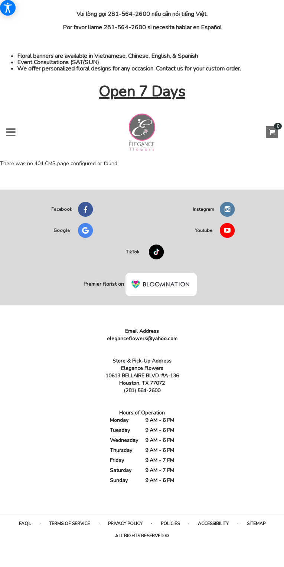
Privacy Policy (125, 524)
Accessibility (213, 524)
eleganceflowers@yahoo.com (142, 338)
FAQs (25, 524)
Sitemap (256, 524)
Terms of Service (69, 524)
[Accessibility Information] (8, 8)
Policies (170, 524)
